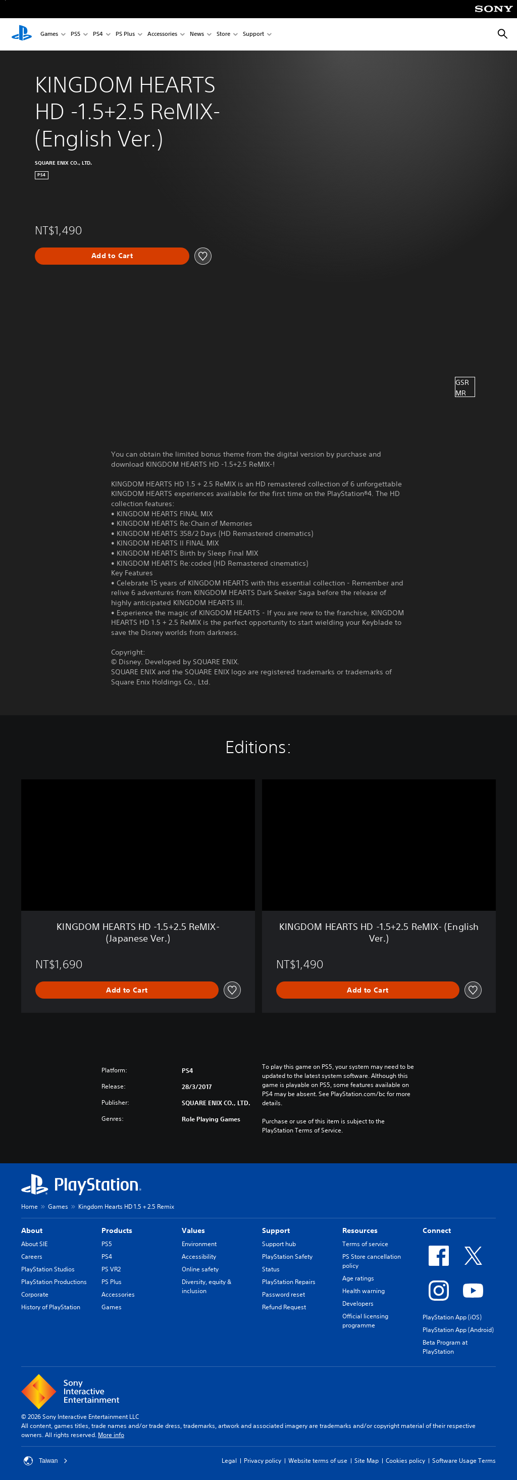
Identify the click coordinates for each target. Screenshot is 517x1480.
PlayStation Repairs (289, 1281)
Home (29, 1206)
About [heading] (31, 1230)
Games (49, 34)
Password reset (283, 1294)
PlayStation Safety (287, 1256)
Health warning (363, 1291)
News (197, 34)
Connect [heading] (437, 1230)
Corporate (34, 1294)
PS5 (75, 34)
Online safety (200, 1269)
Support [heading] (276, 1230)
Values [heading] (193, 1230)
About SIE (34, 1244)
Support (253, 34)
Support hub (279, 1244)
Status (271, 1269)
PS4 (98, 34)
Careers (31, 1256)
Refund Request (284, 1307)
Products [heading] (116, 1230)
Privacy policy (262, 1460)
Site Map (366, 1460)
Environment (199, 1244)
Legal (229, 1460)
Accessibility (199, 1256)
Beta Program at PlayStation (445, 1347)
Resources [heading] (360, 1230)
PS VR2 (111, 1269)
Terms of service (365, 1244)
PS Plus (125, 34)
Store (223, 34)
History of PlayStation (50, 1307)
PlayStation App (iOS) (452, 1317)
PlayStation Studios (48, 1269)
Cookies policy (405, 1460)
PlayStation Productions (54, 1281)
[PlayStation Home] (21, 34)
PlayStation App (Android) (458, 1329)
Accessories (162, 34)
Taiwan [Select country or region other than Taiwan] (45, 1461)
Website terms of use (317, 1460)
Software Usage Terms (464, 1460)
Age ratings (358, 1278)
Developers (358, 1303)
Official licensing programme (365, 1320)
